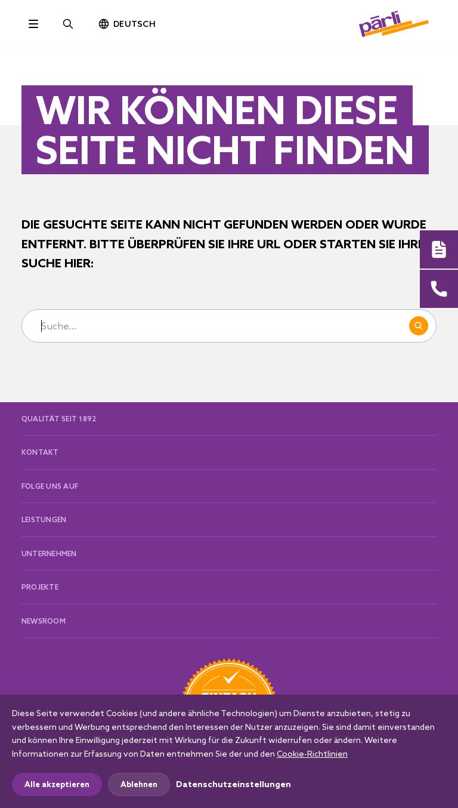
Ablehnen (138, 784)
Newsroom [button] (43, 620)
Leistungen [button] (43, 519)
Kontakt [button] (40, 452)
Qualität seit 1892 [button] (58, 418)
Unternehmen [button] (49, 553)
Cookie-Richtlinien (312, 753)
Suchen (418, 325)
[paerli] (394, 22)
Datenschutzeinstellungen (233, 784)
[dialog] (229, 751)
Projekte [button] (39, 586)
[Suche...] (229, 326)
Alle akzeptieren (56, 784)
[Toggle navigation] (33, 24)
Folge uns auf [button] (49, 486)
